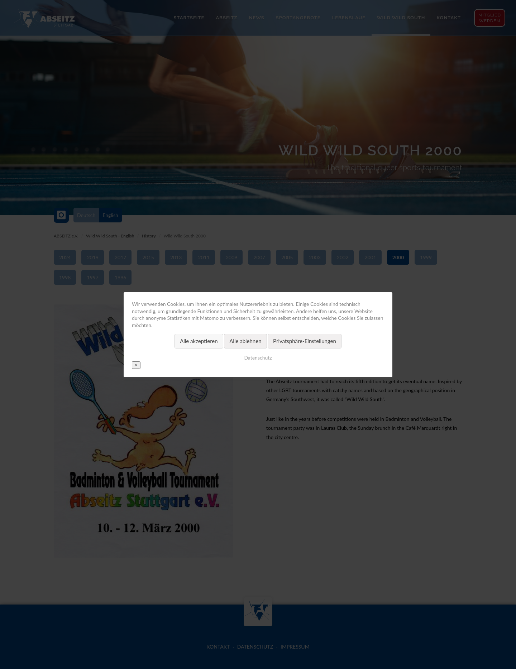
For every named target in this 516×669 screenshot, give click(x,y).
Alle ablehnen (245, 341)
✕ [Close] (136, 364)
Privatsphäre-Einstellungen (304, 341)
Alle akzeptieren (199, 341)
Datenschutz (258, 357)
